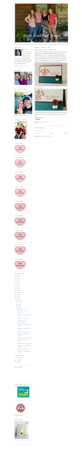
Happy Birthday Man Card (22, 349)
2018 (17, 284)
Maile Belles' (45, 55)
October (19, 300)
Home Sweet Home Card (22, 322)
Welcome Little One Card (22, 318)
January (19, 357)
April (18, 306)
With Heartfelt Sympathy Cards (23, 332)
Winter (26, 49)
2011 (17, 298)
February (19, 355)
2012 (17, 296)
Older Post (65, 133)
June (18, 302)
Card (40, 122)
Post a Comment (38, 130)
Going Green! (20, 312)
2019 (17, 282)
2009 (17, 362)
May (18, 304)
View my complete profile (21, 65)
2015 (17, 290)
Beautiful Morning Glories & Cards (24, 343)
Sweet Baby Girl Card (21, 320)
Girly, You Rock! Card (22, 310)
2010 (17, 360)
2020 (17, 280)
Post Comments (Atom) (45, 136)
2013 (17, 294)
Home (51, 133)
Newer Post (37, 133)
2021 (17, 278)
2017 (17, 286)
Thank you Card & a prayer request (24, 337)
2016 (17, 288)
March (18, 308)
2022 (17, 275)
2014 (17, 292)
